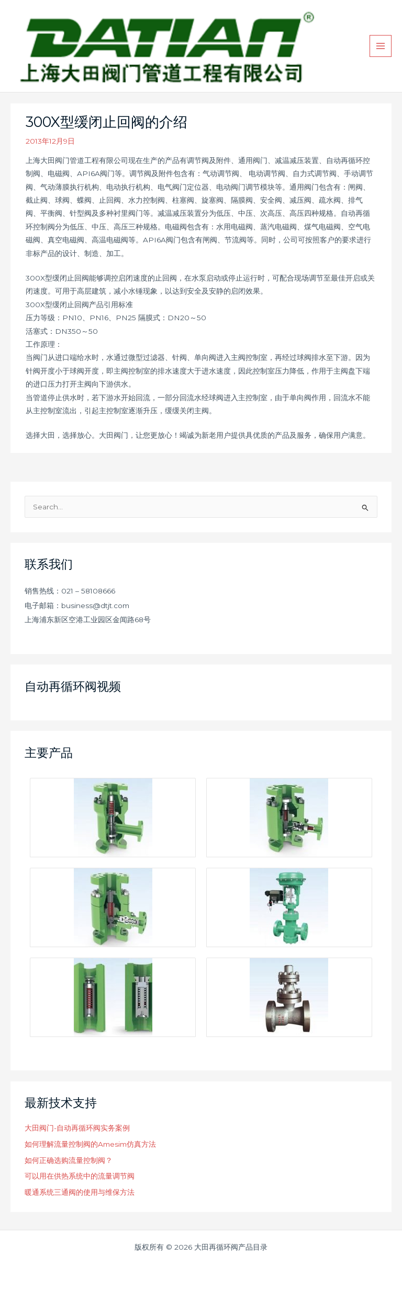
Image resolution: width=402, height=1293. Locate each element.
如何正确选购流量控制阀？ (69, 1160)
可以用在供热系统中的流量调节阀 (80, 1176)
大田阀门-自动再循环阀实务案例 (77, 1128)
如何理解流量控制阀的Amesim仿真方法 (90, 1144)
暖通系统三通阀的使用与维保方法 (80, 1192)
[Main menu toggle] (381, 46)
